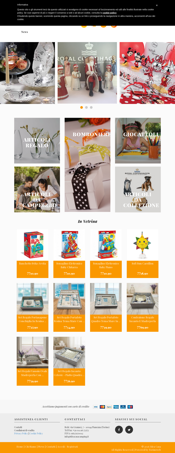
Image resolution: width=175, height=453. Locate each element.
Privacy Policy (21, 433)
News (24, 32)
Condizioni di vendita (24, 430)
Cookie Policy (36, 433)
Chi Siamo (30, 446)
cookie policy (109, 13)
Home (20, 446)
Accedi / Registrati (67, 446)
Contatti (18, 427)
